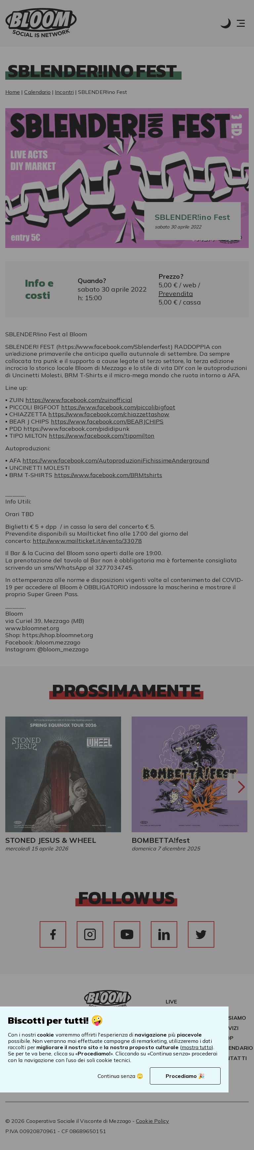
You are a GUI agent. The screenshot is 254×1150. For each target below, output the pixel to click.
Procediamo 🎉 (185, 1076)
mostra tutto (197, 1047)
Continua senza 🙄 (120, 1076)
